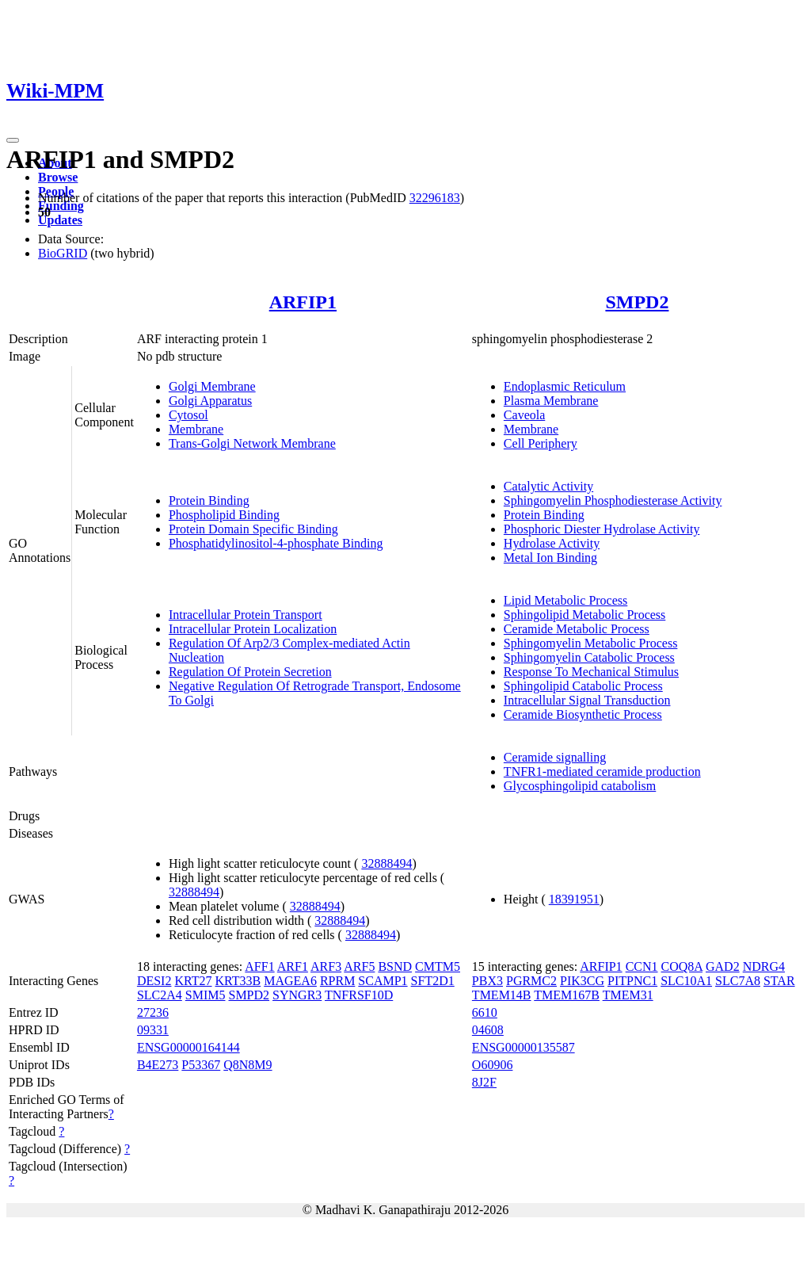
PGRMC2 (531, 980)
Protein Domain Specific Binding (253, 529)
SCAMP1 (382, 980)
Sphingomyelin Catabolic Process (589, 657)
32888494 (386, 863)
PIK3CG (582, 980)
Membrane (196, 429)
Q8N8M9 (247, 1064)
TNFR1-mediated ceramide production (602, 771)
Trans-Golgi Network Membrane (252, 443)
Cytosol (188, 415)
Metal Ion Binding (550, 557)
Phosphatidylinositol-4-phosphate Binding (276, 543)
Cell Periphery (540, 443)
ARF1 (292, 966)
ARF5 (359, 966)
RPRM (337, 980)
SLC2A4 (159, 995)
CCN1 (642, 966)
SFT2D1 (433, 980)
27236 (153, 1012)
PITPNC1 (632, 980)
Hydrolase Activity (552, 543)
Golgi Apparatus (210, 400)
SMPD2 (636, 302)
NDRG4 (764, 966)
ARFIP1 (303, 302)
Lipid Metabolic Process (565, 600)
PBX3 (487, 980)
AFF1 (259, 966)
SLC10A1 (686, 980)
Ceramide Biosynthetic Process (583, 714)
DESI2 (154, 980)
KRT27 (192, 980)
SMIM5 (205, 995)
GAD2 (723, 966)
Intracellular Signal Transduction (587, 700)
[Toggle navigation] (12, 140)
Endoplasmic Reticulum (565, 386)
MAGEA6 (290, 980)
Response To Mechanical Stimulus (591, 671)
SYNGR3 (297, 995)
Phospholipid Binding (224, 514)
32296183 (434, 197)
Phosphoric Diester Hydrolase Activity (602, 529)
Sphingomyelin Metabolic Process (591, 643)
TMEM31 (628, 995)
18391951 (574, 899)
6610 (484, 1012)
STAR (779, 980)
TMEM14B (501, 995)
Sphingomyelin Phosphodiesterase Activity (613, 500)
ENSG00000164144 (188, 1047)
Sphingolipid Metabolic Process (584, 614)
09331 (153, 1030)
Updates (60, 220)
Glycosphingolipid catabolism (580, 785)
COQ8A (681, 966)
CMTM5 (437, 966)
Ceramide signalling (555, 757)
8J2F (484, 1082)
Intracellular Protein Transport (245, 614)
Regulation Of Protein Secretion (250, 671)
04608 (488, 1030)
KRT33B (238, 980)
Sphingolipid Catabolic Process (583, 686)
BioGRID (62, 253)
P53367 (200, 1064)
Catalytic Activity (548, 486)
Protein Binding (209, 500)
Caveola (524, 415)
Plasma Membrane (551, 400)
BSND (395, 966)
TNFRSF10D (359, 995)
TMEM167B (567, 995)
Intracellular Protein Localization (253, 629)
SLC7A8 (737, 980)
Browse (58, 177)
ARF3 (325, 966)
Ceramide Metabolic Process (576, 629)
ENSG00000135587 (523, 1047)
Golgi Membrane (212, 386)
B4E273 (157, 1064)
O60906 (492, 1064)
